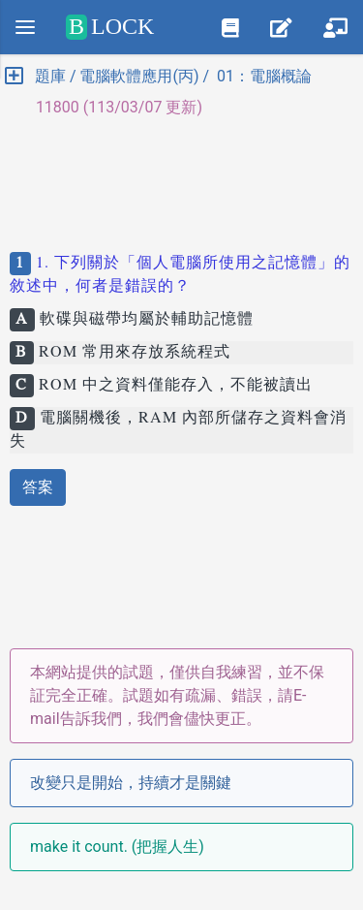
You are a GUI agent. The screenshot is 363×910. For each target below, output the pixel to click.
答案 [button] (37, 487)
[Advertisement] (181, 176)
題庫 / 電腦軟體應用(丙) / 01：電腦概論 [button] (158, 76)
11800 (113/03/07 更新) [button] (111, 107)
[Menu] (25, 27)
